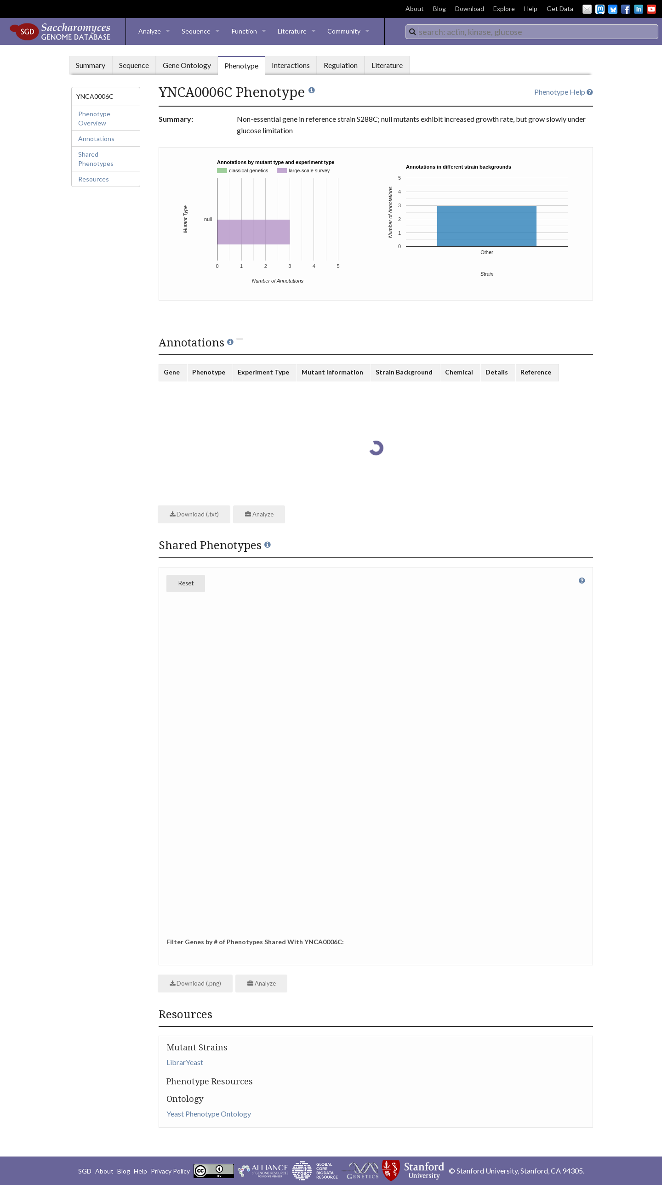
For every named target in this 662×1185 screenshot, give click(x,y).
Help (530, 8)
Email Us (587, 9)
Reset (186, 583)
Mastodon (600, 9)
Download (469, 8)
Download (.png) (195, 983)
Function (244, 31)
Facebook (625, 9)
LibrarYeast (184, 1062)
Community (343, 31)
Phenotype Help (563, 91)
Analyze (149, 31)
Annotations (96, 138)
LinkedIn (638, 9)
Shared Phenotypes (96, 158)
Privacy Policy (170, 1171)
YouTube (651, 9)
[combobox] (531, 31)
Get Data (560, 8)
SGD (84, 1171)
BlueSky (612, 9)
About (414, 8)
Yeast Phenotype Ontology (208, 1113)
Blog (439, 8)
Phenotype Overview (94, 118)
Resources (93, 179)
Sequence (196, 31)
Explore (504, 8)
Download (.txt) (194, 514)
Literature (292, 31)
